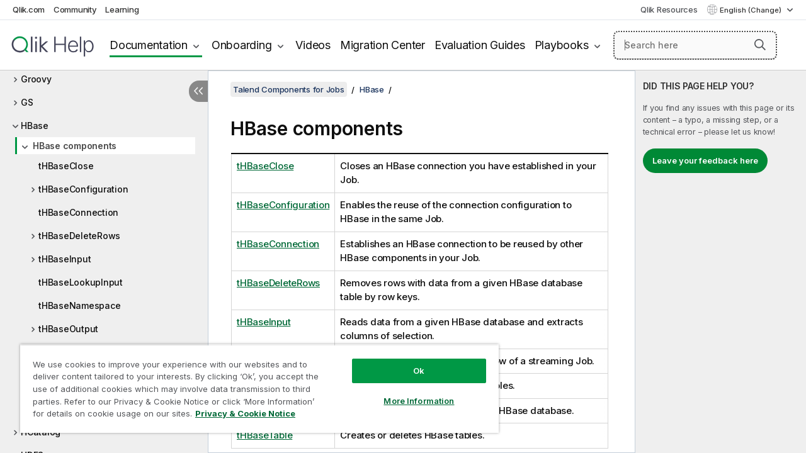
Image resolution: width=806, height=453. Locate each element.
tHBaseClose (65, 165)
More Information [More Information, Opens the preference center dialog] (409, 391)
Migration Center (382, 45)
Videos (313, 45)
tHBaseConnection (78, 212)
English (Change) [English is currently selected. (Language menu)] (751, 10)
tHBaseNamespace (79, 305)
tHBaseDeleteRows (79, 235)
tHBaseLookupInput (80, 282)
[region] (253, 384)
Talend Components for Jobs (288, 89)
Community (75, 9)
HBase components (74, 145)
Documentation (149, 45)
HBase (34, 125)
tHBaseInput (64, 259)
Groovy (36, 79)
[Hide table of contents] (198, 91)
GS (27, 102)
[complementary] (720, 261)
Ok (409, 361)
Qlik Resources (669, 9)
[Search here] (695, 45)
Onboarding (242, 45)
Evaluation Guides (479, 45)
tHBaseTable (264, 435)
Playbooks (562, 45)
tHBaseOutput (68, 328)
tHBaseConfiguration (83, 189)
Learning (122, 9)
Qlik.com (29, 9)
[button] (760, 44)
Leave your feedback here (705, 160)
